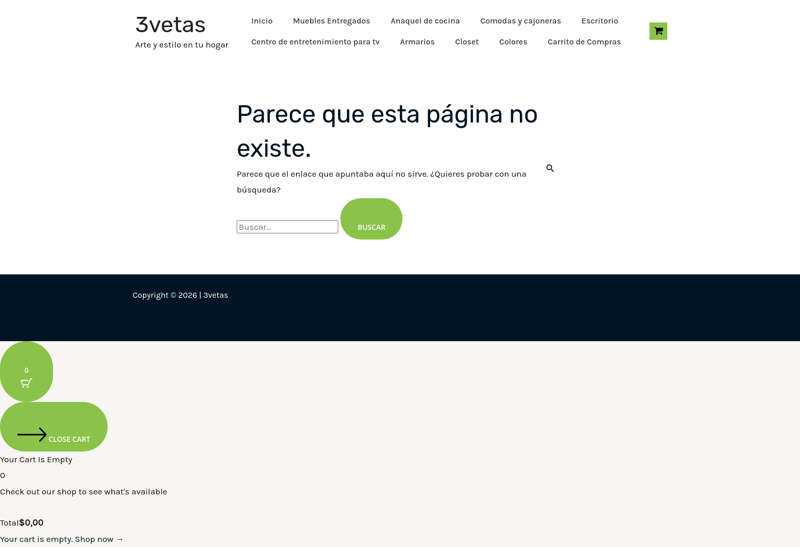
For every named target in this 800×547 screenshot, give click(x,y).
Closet (467, 41)
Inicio (262, 21)
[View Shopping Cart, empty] (658, 31)
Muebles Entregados (331, 21)
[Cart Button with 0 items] (26, 371)
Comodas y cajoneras (520, 21)
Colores (513, 41)
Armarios (417, 41)
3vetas (170, 24)
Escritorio (600, 21)
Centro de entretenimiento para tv (316, 41)
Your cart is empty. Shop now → (62, 539)
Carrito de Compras (584, 41)
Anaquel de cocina (425, 21)
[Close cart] (54, 426)
